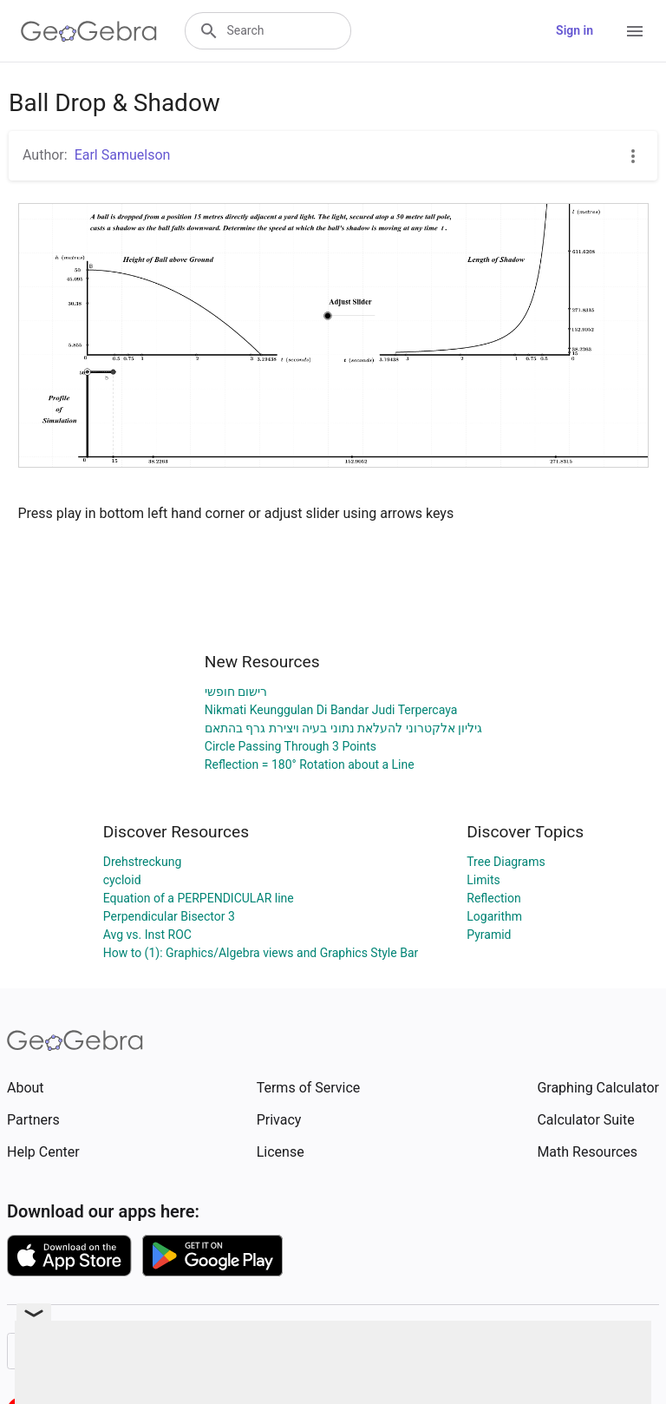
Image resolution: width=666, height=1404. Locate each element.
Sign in (574, 30)
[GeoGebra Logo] (89, 31)
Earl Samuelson (123, 155)
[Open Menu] (634, 31)
